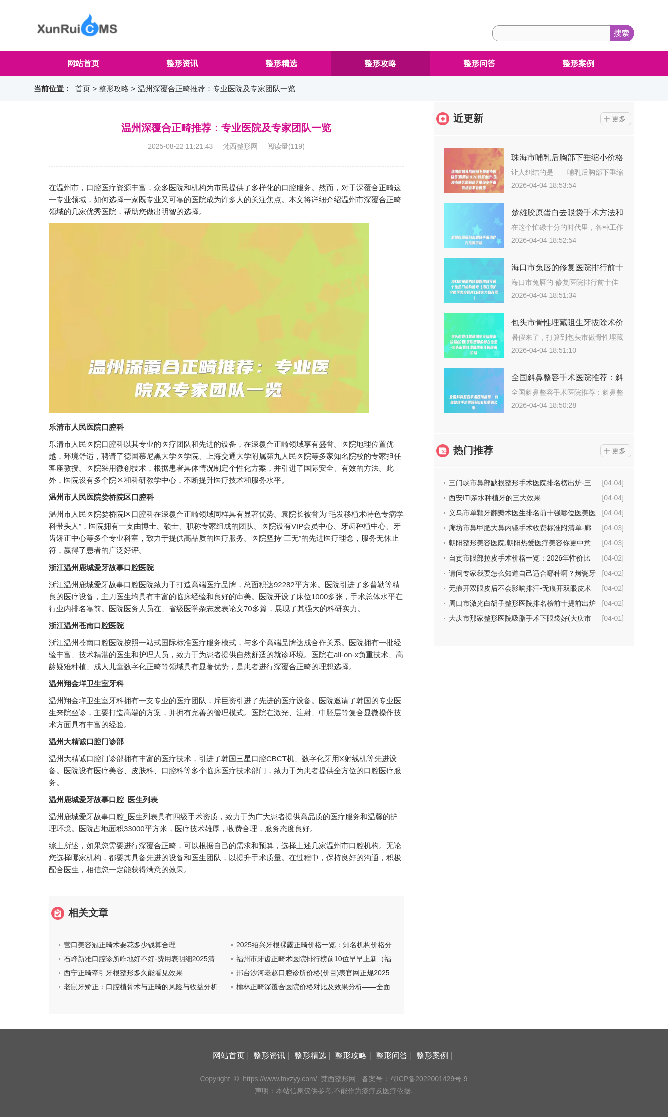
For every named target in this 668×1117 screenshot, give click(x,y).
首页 (83, 88)
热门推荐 (474, 450)
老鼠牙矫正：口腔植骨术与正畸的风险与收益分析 (141, 987)
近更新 (469, 118)
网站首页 (84, 63)
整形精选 (282, 63)
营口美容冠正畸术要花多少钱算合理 (120, 945)
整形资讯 (182, 63)
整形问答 (480, 63)
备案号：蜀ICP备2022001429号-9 (415, 1079)
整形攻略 (380, 63)
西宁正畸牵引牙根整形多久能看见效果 (123, 973)
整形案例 (578, 63)
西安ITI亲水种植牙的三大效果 (495, 498)
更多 (619, 119)
